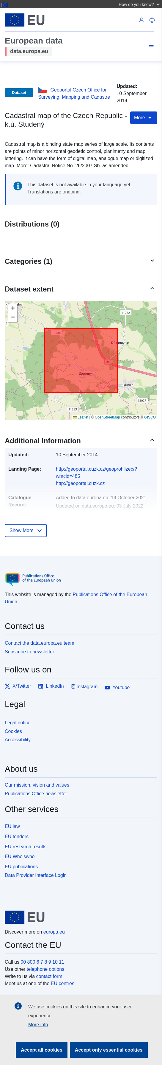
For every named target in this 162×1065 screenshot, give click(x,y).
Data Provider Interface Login (36, 875)
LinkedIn (51, 686)
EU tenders (17, 836)
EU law (12, 826)
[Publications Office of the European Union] (78, 576)
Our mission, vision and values (37, 784)
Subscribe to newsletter (29, 651)
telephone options (45, 969)
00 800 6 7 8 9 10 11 (42, 962)
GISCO (150, 417)
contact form (49, 976)
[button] (140, 4)
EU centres (62, 983)
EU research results (26, 846)
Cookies (13, 731)
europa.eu (54, 931)
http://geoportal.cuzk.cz (80, 483)
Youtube (117, 687)
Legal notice (17, 722)
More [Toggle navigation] (143, 117)
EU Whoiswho (19, 856)
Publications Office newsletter (36, 793)
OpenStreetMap (107, 417)
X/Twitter (18, 686)
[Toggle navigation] (150, 47)
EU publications (21, 866)
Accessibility (18, 739)
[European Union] (79, 917)
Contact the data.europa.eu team (39, 643)
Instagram (84, 686)
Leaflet (80, 417)
